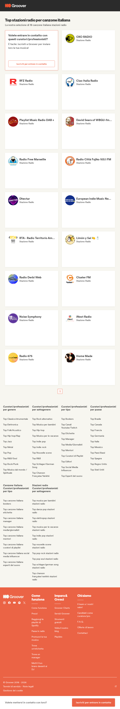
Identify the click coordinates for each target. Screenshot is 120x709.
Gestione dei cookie (13, 690)
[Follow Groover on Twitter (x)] (24, 603)
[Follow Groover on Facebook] (9, 603)
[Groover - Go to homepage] (17, 597)
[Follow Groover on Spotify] (19, 603)
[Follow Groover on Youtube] (14, 603)
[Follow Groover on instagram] (4, 603)
